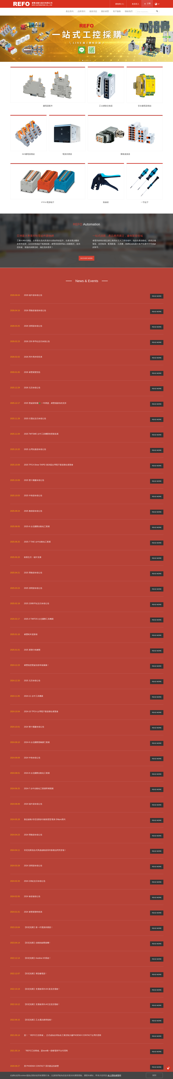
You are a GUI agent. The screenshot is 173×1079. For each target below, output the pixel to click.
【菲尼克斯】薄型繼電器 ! (35, 939)
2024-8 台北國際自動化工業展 (37, 749)
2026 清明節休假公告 (33, 327)
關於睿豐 (102, 12)
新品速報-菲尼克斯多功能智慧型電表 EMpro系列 (44, 793)
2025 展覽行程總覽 (32, 633)
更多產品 (93, 1059)
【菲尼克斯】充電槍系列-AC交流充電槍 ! (41, 968)
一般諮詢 (152, 1049)
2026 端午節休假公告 (33, 298)
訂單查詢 (113, 1059)
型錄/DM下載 (95, 1049)
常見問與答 (133, 1052)
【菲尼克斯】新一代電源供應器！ (38, 895)
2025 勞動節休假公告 (33, 560)
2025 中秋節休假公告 (33, 487)
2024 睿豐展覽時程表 (33, 880)
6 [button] (90, 60)
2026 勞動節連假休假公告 (35, 313)
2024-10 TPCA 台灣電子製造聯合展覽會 (41, 691)
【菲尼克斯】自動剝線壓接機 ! (37, 910)
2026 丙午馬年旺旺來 (33, 356)
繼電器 (92, 1056)
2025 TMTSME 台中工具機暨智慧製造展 (41, 429)
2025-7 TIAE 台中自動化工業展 (37, 531)
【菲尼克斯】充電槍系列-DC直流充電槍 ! (41, 953)
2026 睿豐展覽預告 (32, 371)
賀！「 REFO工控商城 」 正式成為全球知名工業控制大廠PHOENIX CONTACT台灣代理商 (62, 997)
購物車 (169, 1068)
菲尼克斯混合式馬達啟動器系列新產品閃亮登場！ (45, 822)
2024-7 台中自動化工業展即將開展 (39, 764)
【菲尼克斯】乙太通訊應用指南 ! (38, 982)
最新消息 (89, 12)
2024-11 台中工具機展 (33, 677)
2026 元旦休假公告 (32, 385)
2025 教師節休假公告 (33, 502)
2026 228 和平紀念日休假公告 (37, 342)
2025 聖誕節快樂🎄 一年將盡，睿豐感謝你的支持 (45, 400)
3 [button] (85, 60)
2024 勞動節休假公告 (33, 808)
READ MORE (156, 298)
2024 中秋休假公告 (32, 735)
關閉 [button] (154, 1075)
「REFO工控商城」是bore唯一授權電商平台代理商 (46, 1011)
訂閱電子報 (154, 1061)
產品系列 (63, 12)
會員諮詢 (152, 1052)
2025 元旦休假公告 (32, 662)
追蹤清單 (113, 1056)
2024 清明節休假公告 (33, 837)
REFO (72, 1052)
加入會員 (113, 1052)
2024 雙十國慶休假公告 (34, 706)
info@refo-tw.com (24, 1053)
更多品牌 (73, 1063)
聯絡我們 (128, 12)
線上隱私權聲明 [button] (114, 1075)
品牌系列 (76, 12)
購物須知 (133, 1049)
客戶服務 (115, 12)
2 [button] (84, 60)
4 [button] (87, 60)
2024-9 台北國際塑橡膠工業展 (37, 720)
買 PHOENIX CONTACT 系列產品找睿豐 (41, 1026)
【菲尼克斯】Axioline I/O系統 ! (37, 924)
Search (157, 12)
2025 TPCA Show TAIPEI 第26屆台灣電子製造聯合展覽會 (48, 458)
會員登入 (113, 1049)
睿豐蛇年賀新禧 (30, 618)
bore (72, 1049)
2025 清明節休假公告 (33, 575)
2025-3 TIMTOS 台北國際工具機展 (39, 604)
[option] (86, 39)
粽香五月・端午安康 (32, 546)
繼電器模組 (94, 1052)
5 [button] (88, 60)
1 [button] (82, 60)
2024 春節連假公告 (32, 866)
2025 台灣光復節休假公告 (35, 444)
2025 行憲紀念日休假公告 (35, 415)
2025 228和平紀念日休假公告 (36, 589)
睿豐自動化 (21, 4)
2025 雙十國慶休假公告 (34, 473)
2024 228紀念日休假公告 (35, 851)
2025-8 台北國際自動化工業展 (37, 516)
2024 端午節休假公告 (33, 779)
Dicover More (86, 261)
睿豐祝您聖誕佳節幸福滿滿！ (36, 648)
